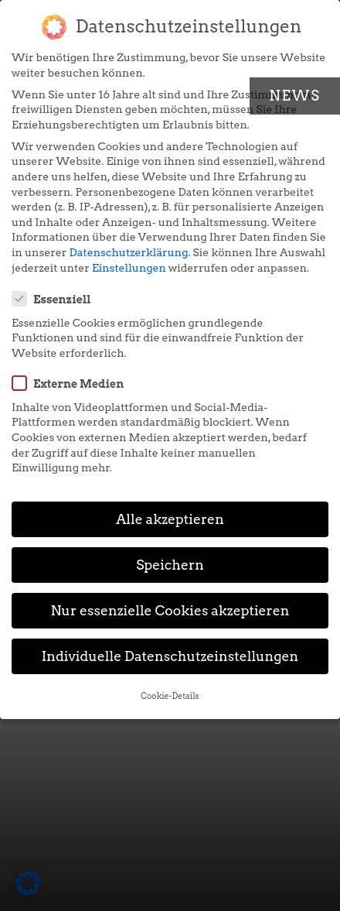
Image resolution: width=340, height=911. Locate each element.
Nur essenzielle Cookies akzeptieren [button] (169, 610)
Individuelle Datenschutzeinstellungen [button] (170, 656)
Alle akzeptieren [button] (170, 519)
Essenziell (56, 299)
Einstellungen (129, 268)
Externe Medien (73, 383)
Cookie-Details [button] (170, 696)
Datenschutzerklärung (129, 252)
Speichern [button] (170, 565)
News (295, 95)
